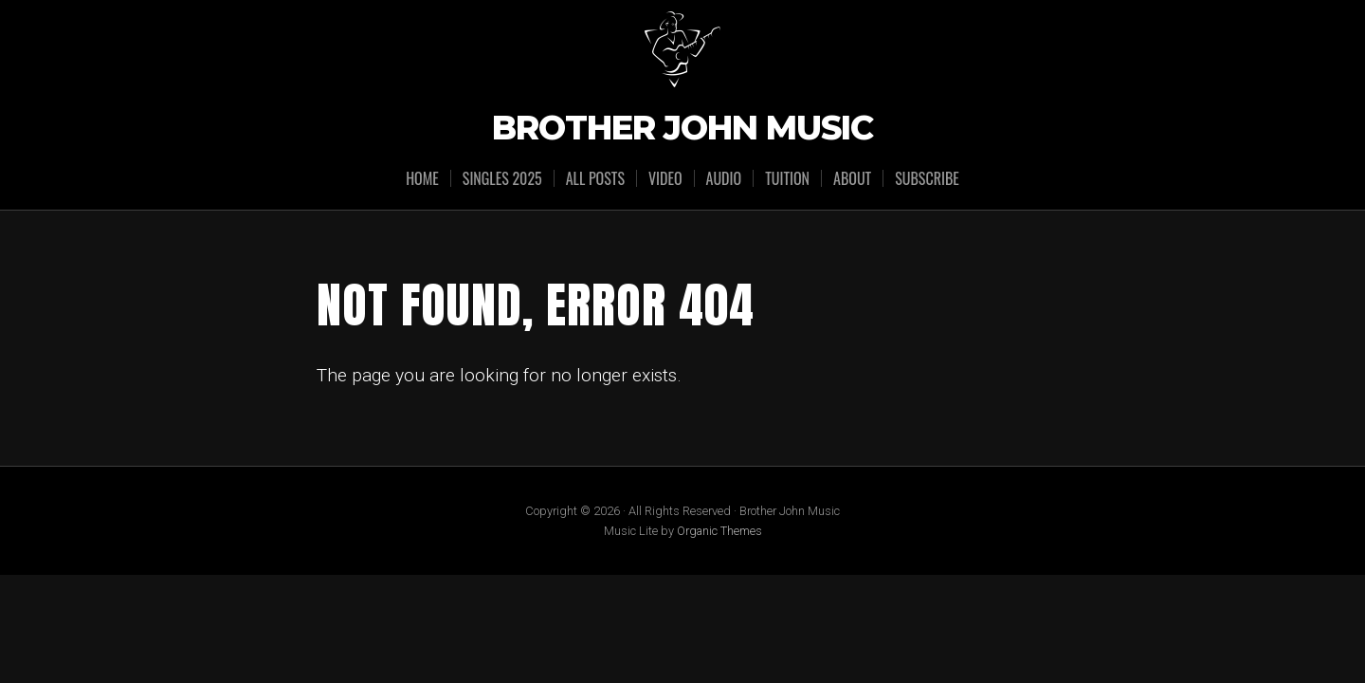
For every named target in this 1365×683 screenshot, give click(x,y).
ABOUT (852, 178)
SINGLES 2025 (502, 178)
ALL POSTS (595, 178)
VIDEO (665, 178)
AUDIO (724, 178)
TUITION (787, 178)
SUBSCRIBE (927, 178)
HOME (422, 178)
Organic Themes (719, 531)
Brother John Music (682, 128)
